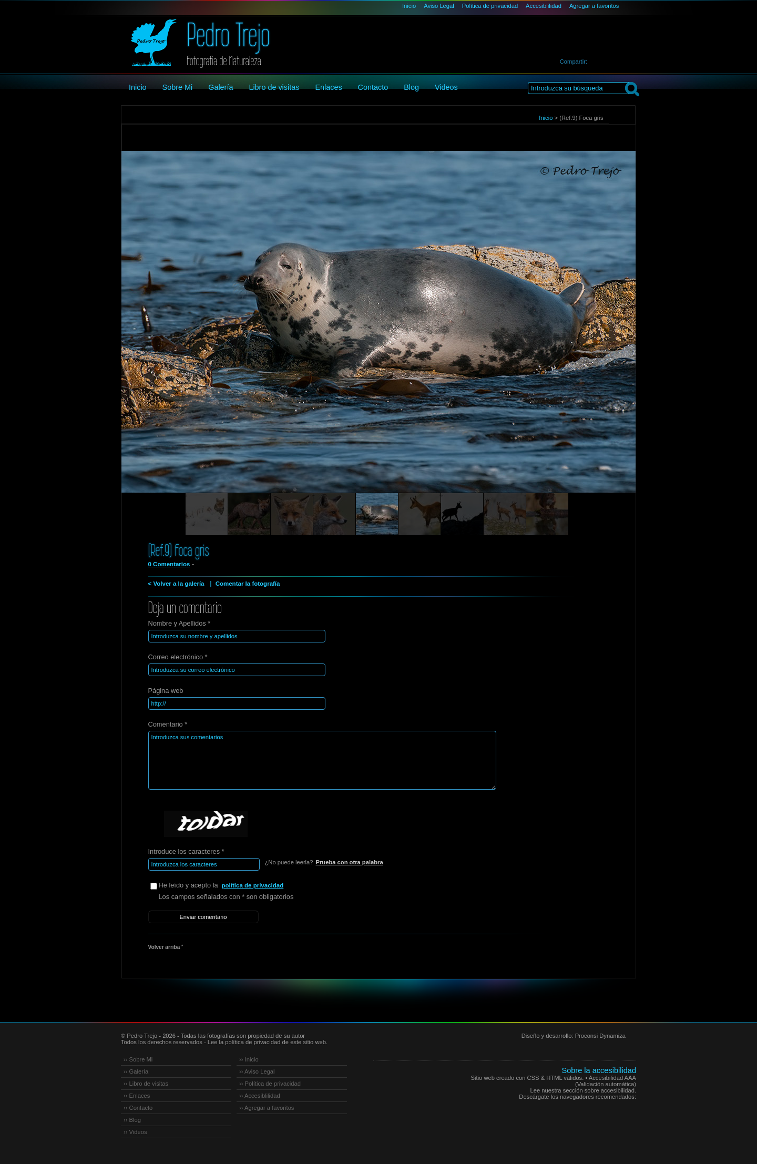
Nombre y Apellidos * (179, 623)
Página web (165, 691)
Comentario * (168, 724)
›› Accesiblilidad (259, 1095)
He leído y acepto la (237, 885)
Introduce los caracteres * (186, 851)
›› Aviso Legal (257, 1071)
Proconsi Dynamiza (600, 1036)
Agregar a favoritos (594, 6)
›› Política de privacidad (270, 1083)
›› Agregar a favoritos (266, 1108)
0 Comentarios (169, 564)
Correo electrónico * (178, 657)
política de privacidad (253, 885)
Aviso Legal (439, 6)
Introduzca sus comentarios (322, 760)
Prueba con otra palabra (349, 862)
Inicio (409, 6)
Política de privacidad (490, 6)
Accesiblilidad (543, 6)
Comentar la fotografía (248, 583)
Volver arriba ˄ (165, 947)
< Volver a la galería (176, 583)
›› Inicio (249, 1059)
